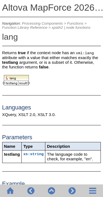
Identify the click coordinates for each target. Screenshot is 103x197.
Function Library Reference (25, 27)
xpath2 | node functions (71, 27)
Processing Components (42, 23)
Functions (75, 23)
